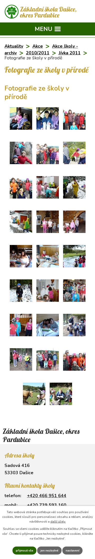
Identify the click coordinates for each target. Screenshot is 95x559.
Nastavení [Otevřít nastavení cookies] (72, 551)
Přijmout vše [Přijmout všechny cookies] (24, 551)
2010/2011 (37, 53)
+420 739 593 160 (46, 505)
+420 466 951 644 (46, 496)
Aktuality (13, 46)
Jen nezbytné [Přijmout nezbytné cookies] (49, 551)
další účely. (58, 522)
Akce (37, 46)
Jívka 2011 (70, 53)
